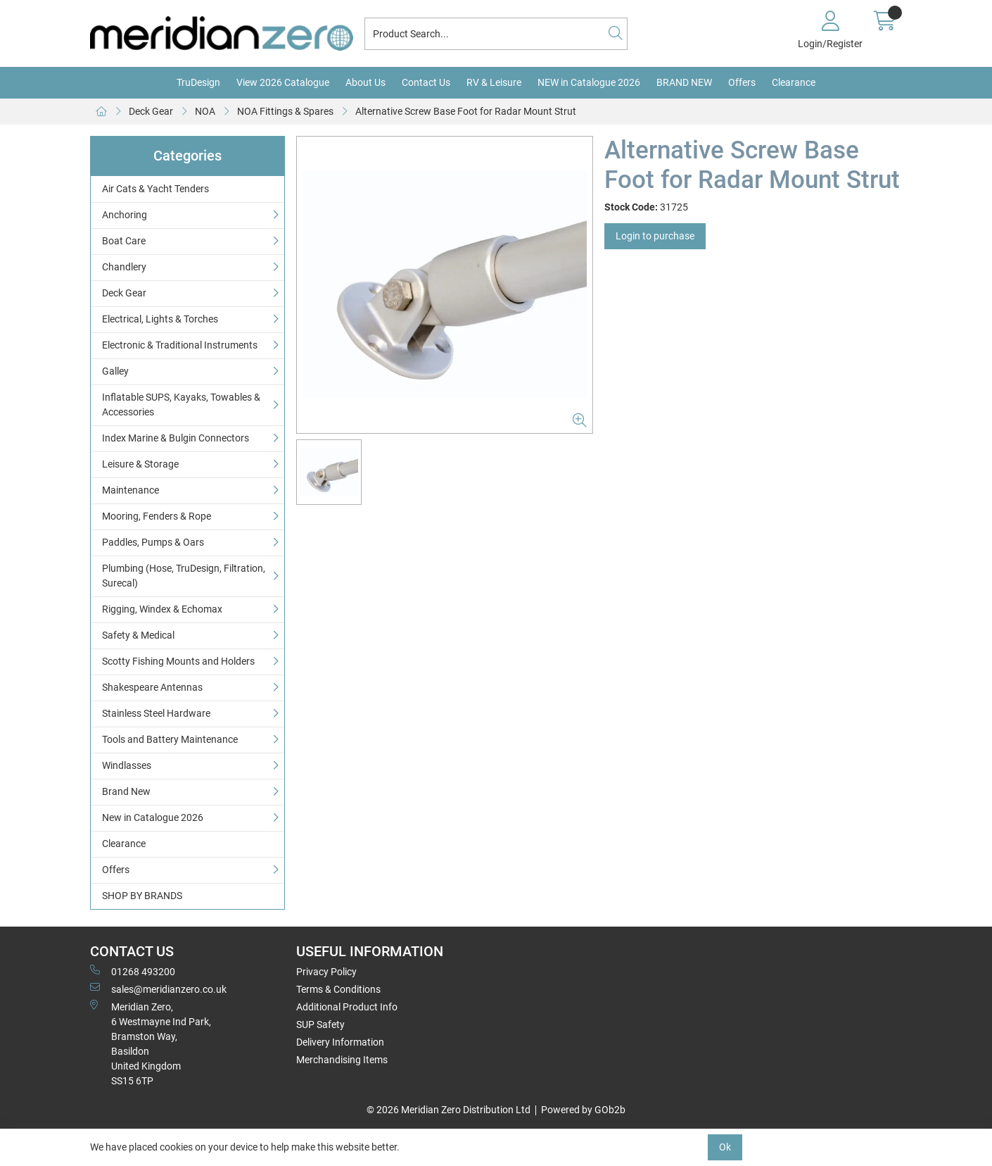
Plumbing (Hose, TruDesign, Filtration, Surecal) (183, 576)
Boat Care (124, 240)
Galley (115, 371)
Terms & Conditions (338, 989)
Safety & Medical (138, 635)
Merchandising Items (342, 1059)
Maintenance (130, 490)
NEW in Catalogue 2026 (589, 82)
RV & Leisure (493, 82)
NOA (205, 111)
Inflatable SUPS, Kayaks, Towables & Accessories (181, 404)
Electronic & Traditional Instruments (179, 345)
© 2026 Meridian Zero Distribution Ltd (448, 1109)
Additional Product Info (347, 1007)
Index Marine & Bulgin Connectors (175, 438)
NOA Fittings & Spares (285, 111)
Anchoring (124, 214)
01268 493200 (132, 971)
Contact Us (426, 82)
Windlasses (126, 765)
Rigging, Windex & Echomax (162, 609)
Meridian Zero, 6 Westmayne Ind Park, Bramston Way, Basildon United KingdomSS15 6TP (150, 1043)
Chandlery (124, 266)
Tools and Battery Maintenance (170, 739)
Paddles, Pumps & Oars (153, 542)
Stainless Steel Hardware (156, 713)
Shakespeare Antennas (152, 687)
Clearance (793, 82)
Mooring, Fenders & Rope (156, 516)
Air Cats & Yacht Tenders (155, 188)
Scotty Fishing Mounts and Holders (178, 661)
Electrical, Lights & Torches (160, 319)
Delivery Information (340, 1042)
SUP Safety (320, 1024)
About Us (365, 82)
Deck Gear (151, 111)
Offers (742, 82)
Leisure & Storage (140, 464)
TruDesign (198, 82)
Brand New (126, 791)
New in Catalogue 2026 (152, 817)
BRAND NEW (684, 82)
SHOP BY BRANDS (142, 895)
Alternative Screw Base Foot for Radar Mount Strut (465, 111)
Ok (725, 1147)
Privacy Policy (326, 971)
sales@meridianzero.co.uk (158, 988)
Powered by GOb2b (583, 1109)
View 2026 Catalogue (282, 82)
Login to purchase (655, 236)
